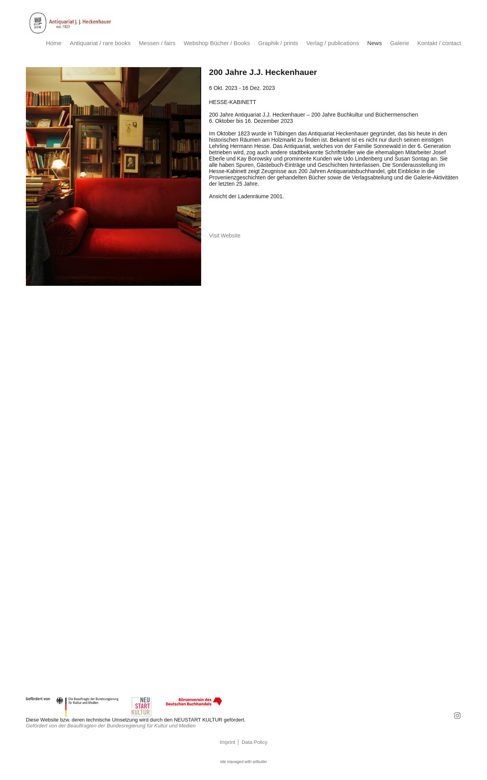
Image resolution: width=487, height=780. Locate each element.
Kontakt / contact (439, 43)
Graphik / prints (278, 43)
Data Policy (254, 742)
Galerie (399, 43)
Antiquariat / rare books (100, 43)
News (374, 43)
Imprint (227, 742)
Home (54, 43)
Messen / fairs (157, 43)
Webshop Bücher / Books (217, 43)
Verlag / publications (332, 43)
